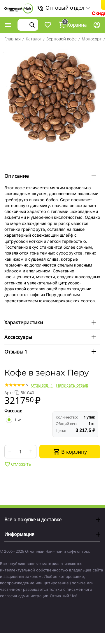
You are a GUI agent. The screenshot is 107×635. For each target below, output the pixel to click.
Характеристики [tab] (50, 322)
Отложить (17, 464)
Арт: (8, 392)
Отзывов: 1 (42, 385)
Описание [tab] (50, 176)
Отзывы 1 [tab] (50, 351)
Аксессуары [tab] (50, 337)
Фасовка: (13, 411)
